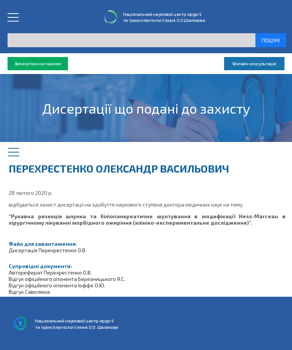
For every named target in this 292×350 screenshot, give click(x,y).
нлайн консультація (254, 63)
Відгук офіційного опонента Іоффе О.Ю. (57, 285)
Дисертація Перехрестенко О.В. (47, 250)
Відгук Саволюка (29, 291)
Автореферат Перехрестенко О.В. (50, 272)
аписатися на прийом (37, 63)
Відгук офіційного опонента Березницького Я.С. (67, 279)
